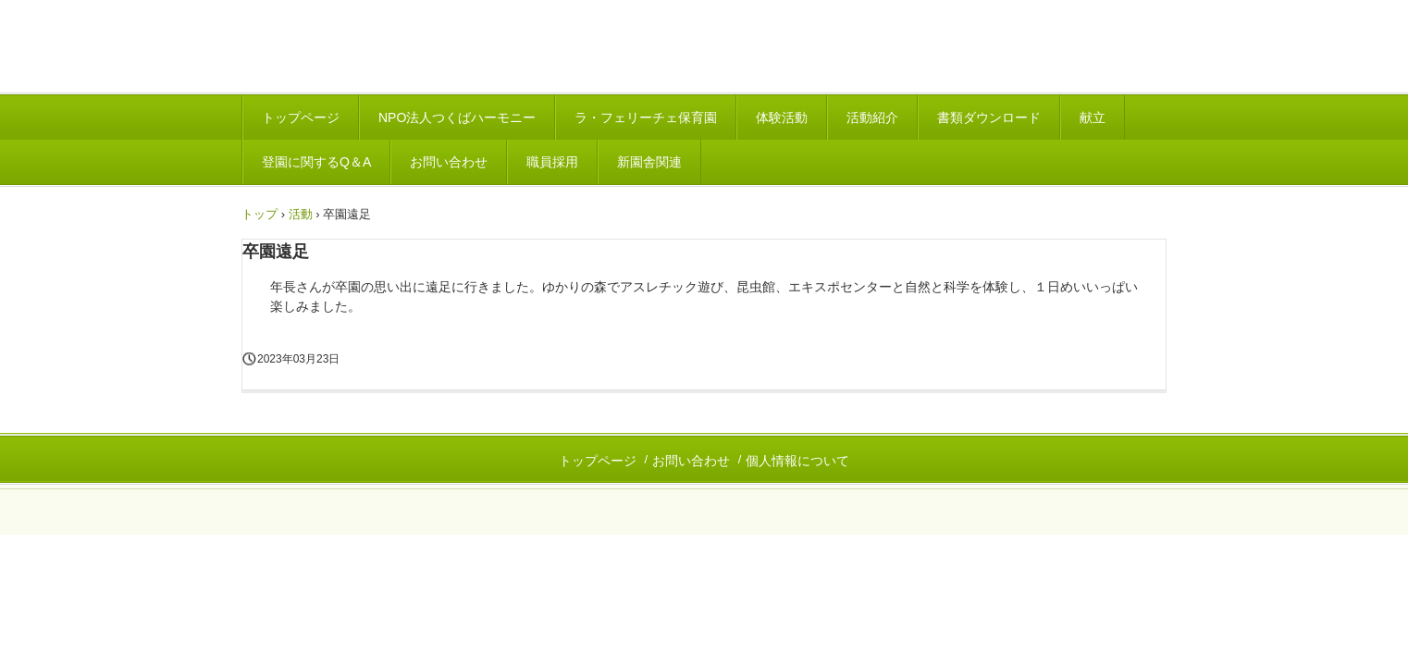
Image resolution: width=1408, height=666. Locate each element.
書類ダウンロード (989, 117)
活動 (301, 214)
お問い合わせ (449, 161)
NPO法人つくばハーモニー (457, 117)
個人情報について (797, 460)
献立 (1092, 117)
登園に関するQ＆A (316, 161)
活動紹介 (872, 117)
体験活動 (782, 117)
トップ (259, 214)
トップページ (301, 117)
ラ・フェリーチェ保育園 (645, 117)
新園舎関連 (649, 161)
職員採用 (552, 161)
